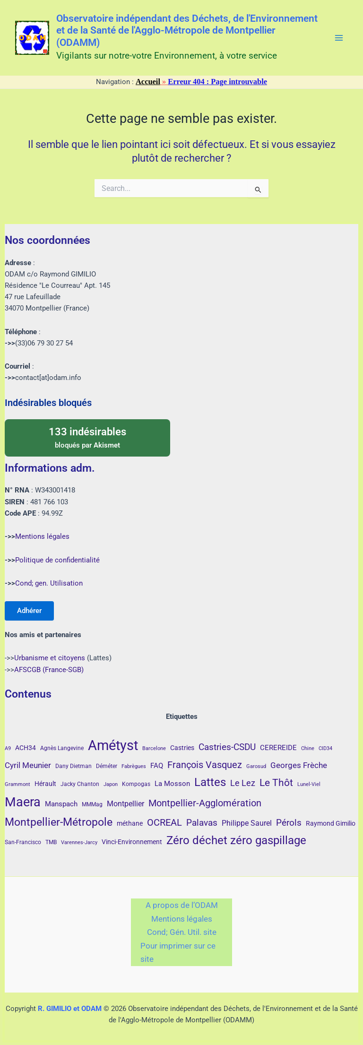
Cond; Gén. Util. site (181, 932)
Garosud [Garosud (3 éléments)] (256, 766)
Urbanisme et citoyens (49, 658)
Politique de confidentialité (57, 559)
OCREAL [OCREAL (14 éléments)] (164, 822)
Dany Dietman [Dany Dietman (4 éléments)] (73, 766)
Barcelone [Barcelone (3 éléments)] (154, 748)
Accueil (148, 81)
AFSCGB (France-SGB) (49, 669)
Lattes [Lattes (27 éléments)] (210, 782)
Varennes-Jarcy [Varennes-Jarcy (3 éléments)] (79, 842)
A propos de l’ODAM (182, 905)
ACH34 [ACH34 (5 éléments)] (25, 747)
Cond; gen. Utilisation (49, 582)
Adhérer (30, 610)
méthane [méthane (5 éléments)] (130, 823)
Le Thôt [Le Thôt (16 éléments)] (276, 782)
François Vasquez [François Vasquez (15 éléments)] (204, 764)
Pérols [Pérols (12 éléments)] (289, 822)
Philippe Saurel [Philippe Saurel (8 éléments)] (247, 823)
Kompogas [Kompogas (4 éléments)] (136, 784)
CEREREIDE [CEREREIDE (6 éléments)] (278, 747)
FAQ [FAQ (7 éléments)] (156, 765)
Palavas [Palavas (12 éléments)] (201, 822)
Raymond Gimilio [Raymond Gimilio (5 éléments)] (330, 823)
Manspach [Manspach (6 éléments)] (61, 804)
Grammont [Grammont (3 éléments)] (17, 784)
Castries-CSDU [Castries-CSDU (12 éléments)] (227, 747)
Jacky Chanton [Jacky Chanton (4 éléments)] (79, 784)
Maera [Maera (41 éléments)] (23, 802)
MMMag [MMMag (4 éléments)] (92, 804)
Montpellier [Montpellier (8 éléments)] (125, 803)
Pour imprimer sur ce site (178, 952)
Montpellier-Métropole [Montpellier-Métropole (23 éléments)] (58, 822)
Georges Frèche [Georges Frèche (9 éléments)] (298, 765)
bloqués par (87, 436)
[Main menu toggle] (339, 38)
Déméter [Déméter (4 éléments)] (106, 766)
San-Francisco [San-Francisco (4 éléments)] (23, 842)
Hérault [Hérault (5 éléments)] (45, 783)
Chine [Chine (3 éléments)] (307, 748)
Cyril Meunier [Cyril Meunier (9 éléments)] (28, 765)
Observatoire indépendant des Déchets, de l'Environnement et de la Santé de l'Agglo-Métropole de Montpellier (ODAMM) (187, 31)
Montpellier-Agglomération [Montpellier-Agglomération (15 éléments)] (204, 803)
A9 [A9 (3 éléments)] (8, 748)
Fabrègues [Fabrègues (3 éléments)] (133, 766)
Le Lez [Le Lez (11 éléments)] (242, 783)
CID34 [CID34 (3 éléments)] (325, 748)
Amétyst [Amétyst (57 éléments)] (113, 745)
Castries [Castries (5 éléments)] (182, 747)
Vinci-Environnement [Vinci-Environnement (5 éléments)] (132, 842)
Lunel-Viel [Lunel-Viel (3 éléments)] (308, 784)
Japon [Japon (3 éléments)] (111, 784)
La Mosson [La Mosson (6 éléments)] (172, 783)
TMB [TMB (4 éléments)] (51, 842)
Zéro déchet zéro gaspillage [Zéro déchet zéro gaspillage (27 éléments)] (236, 840)
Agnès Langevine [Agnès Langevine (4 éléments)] (62, 748)
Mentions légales (42, 535)
